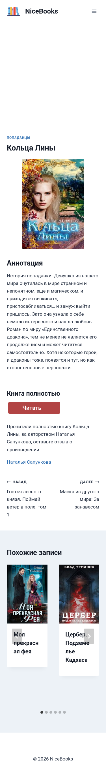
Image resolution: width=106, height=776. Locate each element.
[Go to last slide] (17, 636)
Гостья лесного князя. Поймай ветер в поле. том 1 (27, 497)
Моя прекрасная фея (26, 643)
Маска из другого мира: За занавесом (78, 494)
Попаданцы (18, 138)
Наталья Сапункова (29, 462)
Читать (31, 407)
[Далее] (89, 636)
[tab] (41, 712)
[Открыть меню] (94, 11)
